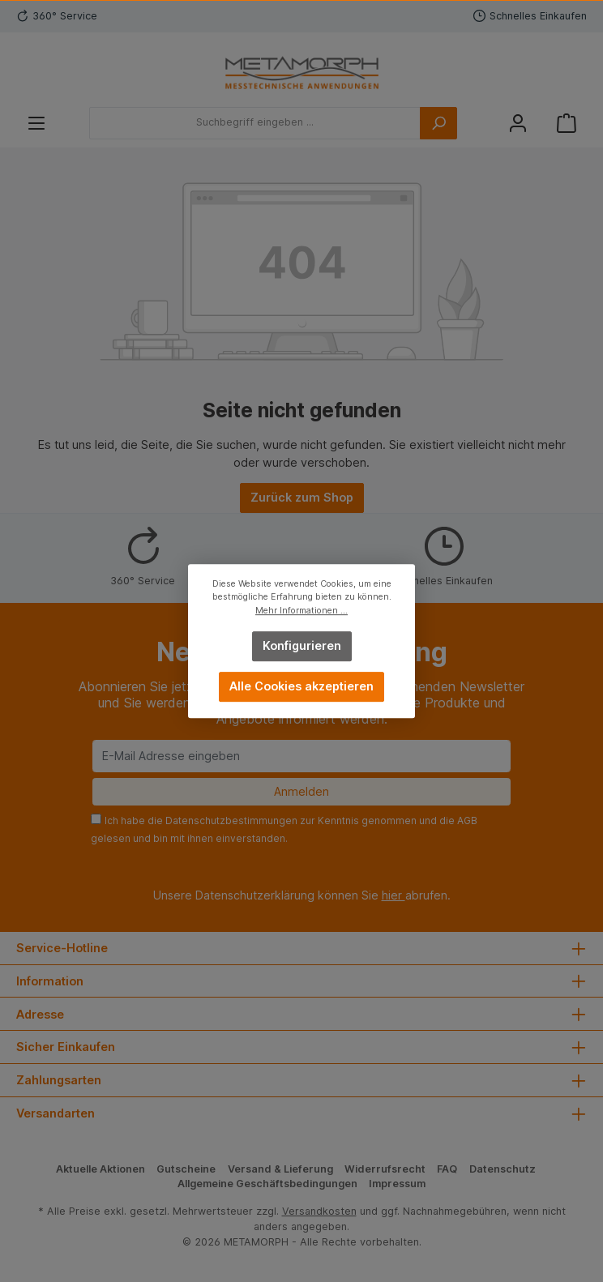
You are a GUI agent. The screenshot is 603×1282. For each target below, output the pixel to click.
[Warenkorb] (566, 122)
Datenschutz (502, 1169)
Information (49, 981)
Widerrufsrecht (385, 1169)
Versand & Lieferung (280, 1169)
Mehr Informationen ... (301, 610)
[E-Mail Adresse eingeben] (301, 756)
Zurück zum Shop (301, 497)
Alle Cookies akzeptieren (301, 686)
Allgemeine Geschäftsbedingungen (267, 1183)
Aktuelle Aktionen (100, 1169)
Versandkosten (319, 1211)
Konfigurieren (302, 645)
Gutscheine (186, 1169)
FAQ (447, 1169)
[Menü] (36, 122)
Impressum (397, 1183)
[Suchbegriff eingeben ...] (255, 123)
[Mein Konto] (518, 122)
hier (393, 895)
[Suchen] (438, 123)
